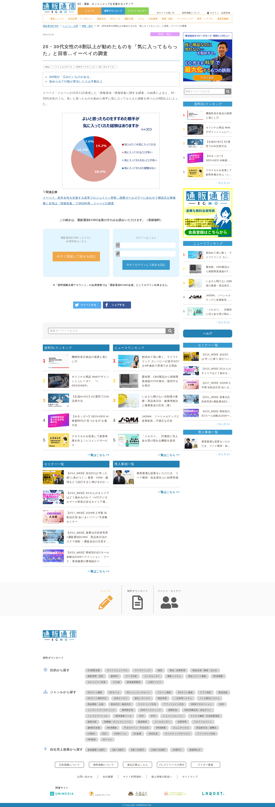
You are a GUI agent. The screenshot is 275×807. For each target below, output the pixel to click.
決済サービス (121, 698)
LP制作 (91, 733)
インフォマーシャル (98, 716)
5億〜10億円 (137, 750)
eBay (47, 67)
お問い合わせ (85, 776)
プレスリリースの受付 (172, 764)
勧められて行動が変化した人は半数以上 (76, 81)
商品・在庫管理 (177, 670)
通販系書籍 (223, 19)
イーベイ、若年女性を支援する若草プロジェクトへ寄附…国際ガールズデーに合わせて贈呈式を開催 (109, 197)
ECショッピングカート (138, 692)
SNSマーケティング (85, 67)
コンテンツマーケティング (101, 710)
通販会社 (101, 19)
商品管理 (162, 698)
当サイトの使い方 (166, 13)
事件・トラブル (205, 19)
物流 (160, 670)
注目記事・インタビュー (80, 19)
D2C (104, 733)
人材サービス (154, 682)
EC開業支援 (94, 670)
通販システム (174, 676)
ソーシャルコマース (62, 67)
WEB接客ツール (123, 716)
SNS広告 (153, 733)
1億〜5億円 (118, 750)
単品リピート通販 (197, 676)
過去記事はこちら (137, 764)
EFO (153, 716)
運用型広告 (127, 710)
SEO (221, 704)
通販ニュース (57, 19)
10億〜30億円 (158, 750)
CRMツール (120, 733)
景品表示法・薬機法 (206, 727)
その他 (116, 682)
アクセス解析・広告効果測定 (205, 716)
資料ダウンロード (113, 11)
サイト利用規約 (132, 776)
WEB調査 (161, 727)
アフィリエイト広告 (173, 704)
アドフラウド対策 (206, 733)
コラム (141, 19)
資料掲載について (191, 13)
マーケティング (185, 19)
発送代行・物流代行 (121, 704)
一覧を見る (223, 183)
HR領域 (92, 739)
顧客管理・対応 (95, 676)
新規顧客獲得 (133, 682)
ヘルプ (207, 333)
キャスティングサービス (177, 733)
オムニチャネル (181, 727)
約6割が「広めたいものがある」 (71, 76)
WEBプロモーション (201, 704)
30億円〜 (177, 750)
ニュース (89, 11)
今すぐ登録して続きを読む (76, 256)
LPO (141, 716)
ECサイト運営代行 (97, 698)
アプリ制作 (205, 692)
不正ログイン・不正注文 (136, 727)
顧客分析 (92, 722)
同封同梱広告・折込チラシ (198, 710)
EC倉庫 (137, 733)
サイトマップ (190, 776)
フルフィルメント (203, 722)
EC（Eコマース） (107, 67)
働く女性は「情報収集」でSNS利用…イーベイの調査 (78, 203)
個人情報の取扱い (161, 776)
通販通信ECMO (51, 26)
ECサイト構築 (185, 692)
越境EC (114, 676)
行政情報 (153, 19)
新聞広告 (172, 710)
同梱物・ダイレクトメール (117, 722)
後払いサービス (142, 698)
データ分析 (131, 676)
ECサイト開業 (95, 692)
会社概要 (108, 776)
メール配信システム (209, 698)
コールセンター (152, 676)
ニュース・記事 (70, 26)
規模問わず (195, 750)
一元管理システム (183, 698)
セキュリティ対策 (97, 682)
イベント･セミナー (137, 11)
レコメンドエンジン (173, 716)
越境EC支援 (94, 727)
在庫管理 (182, 722)
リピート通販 (164, 692)
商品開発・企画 (95, 704)
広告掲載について (69, 764)
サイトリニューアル (117, 670)
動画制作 (142, 722)
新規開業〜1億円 (96, 750)
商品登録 (223, 692)
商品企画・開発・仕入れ (205, 670)
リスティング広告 (147, 704)
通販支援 (129, 19)
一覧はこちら (96, 455)
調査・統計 (167, 19)
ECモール (115, 19)
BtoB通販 (218, 676)
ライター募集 (205, 764)
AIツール (107, 739)
